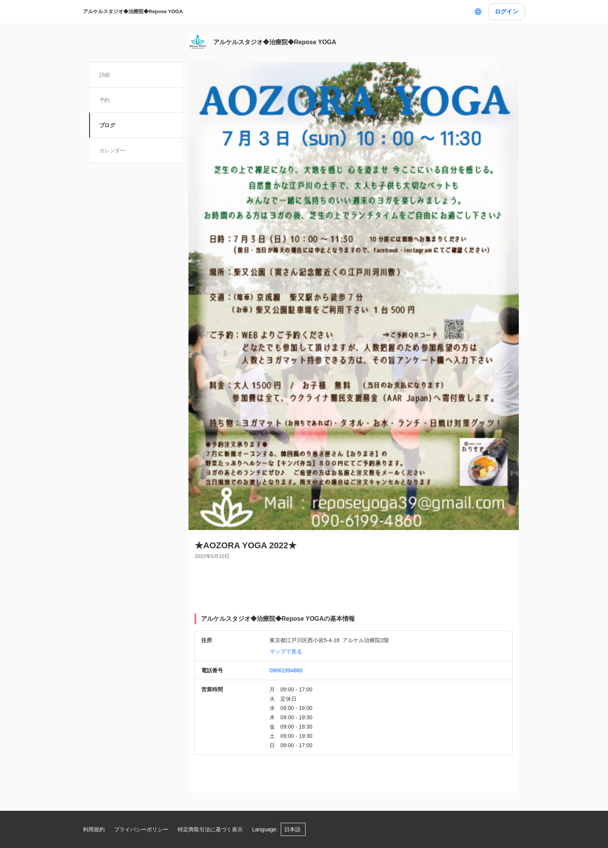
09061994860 (286, 670)
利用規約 (94, 829)
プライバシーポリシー (141, 829)
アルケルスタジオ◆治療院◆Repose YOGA (133, 11)
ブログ (108, 125)
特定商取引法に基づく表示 (210, 829)
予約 (105, 100)
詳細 (105, 75)
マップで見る (285, 651)
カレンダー (113, 150)
